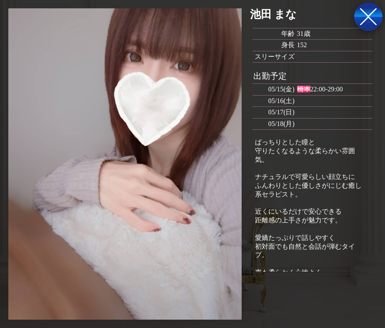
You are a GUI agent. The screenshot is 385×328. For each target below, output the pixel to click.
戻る (368, 17)
